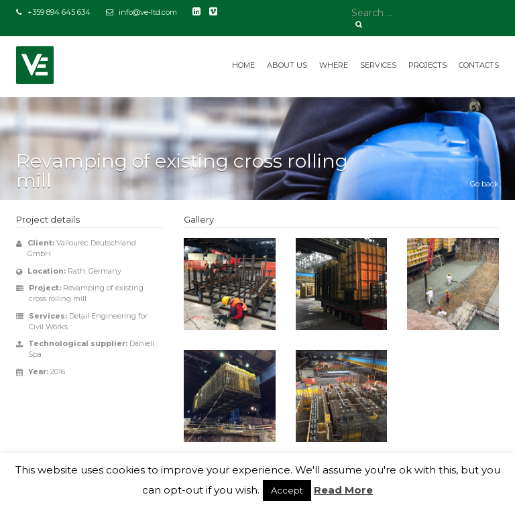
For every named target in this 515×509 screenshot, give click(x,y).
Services (378, 65)
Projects (427, 65)
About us (287, 65)
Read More (343, 490)
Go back (484, 183)
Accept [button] (287, 490)
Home (243, 65)
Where (333, 65)
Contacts (479, 65)
